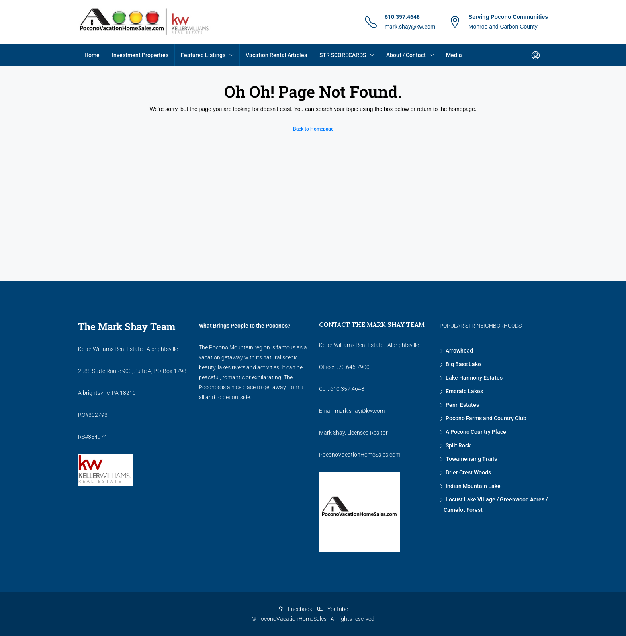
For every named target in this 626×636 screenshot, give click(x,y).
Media (454, 55)
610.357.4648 (402, 17)
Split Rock (458, 445)
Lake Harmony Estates (474, 378)
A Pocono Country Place (476, 432)
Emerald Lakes (464, 391)
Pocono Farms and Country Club (486, 418)
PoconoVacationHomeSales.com (359, 454)
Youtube (332, 609)
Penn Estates (462, 405)
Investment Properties (140, 55)
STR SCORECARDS (342, 55)
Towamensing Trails (471, 459)
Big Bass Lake (463, 364)
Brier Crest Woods (468, 472)
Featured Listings (203, 55)
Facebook (295, 609)
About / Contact (406, 55)
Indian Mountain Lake (473, 486)
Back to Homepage (313, 129)
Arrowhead (459, 350)
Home (92, 55)
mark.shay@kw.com (410, 26)
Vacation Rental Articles (276, 55)
